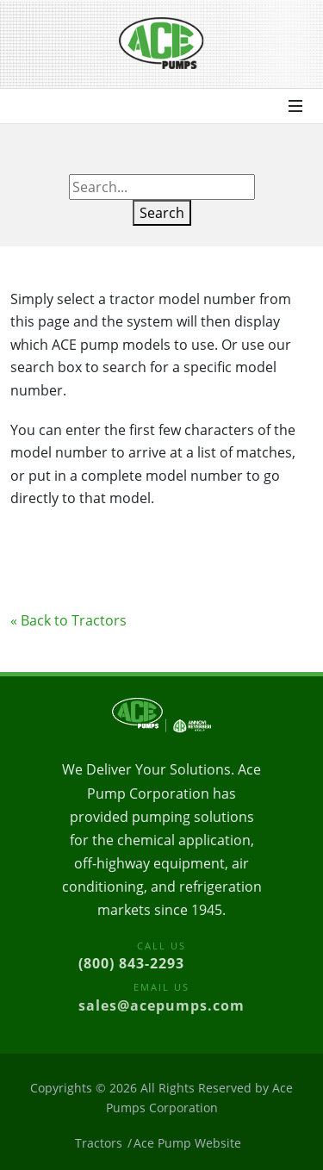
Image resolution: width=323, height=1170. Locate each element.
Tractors (98, 1143)
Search (162, 212)
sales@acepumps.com (161, 1005)
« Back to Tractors (68, 620)
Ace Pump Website (187, 1143)
